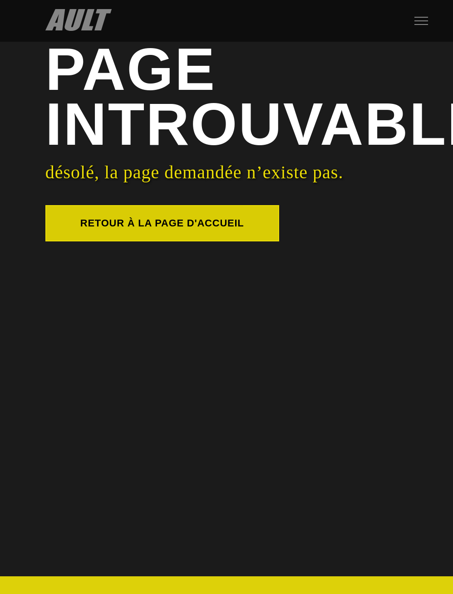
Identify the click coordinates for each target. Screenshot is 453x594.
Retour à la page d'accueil (162, 223)
